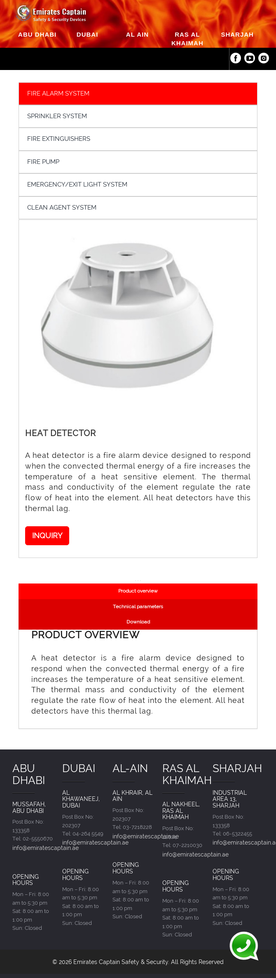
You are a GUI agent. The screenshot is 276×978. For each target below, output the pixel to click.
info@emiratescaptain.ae (45, 847)
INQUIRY (47, 535)
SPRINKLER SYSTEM (57, 116)
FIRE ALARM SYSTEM (58, 93)
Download (138, 622)
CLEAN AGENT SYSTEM (61, 207)
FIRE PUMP (43, 162)
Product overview (138, 591)
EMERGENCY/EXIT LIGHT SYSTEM (77, 184)
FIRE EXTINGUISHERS (58, 138)
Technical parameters (138, 606)
